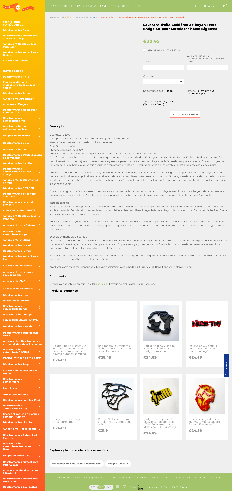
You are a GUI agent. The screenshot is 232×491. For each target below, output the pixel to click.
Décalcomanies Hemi (16, 295)
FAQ (168, 477)
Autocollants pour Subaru (19, 225)
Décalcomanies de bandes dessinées (19, 195)
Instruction (200, 477)
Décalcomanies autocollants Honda (15, 307)
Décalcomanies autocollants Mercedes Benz (17, 446)
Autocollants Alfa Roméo (18, 98)
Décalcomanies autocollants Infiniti (20, 334)
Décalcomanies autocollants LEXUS (15, 407)
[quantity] (163, 81)
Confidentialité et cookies (120, 477)
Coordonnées (64, 477)
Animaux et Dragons (16, 104)
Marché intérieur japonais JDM (22, 357)
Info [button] (138, 6)
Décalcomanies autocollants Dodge (20, 54)
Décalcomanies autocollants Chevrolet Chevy (20, 37)
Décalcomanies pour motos (20, 487)
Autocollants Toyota (15, 60)
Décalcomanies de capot (18, 314)
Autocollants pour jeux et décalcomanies (18, 273)
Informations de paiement (88, 477)
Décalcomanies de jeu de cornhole (18, 203)
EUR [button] (101, 487)
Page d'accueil (62, 6)
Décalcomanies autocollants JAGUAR (16, 351)
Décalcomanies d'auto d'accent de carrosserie (22, 156)
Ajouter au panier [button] (185, 114)
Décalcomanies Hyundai (18, 326)
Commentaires (182, 477)
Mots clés (215, 477)
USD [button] (93, 487)
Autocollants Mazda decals (19, 428)
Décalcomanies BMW (16, 30)
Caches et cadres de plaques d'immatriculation (21, 415)
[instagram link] (124, 487)
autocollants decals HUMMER (21, 320)
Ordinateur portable (15, 394)
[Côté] (163, 67)
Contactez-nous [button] (226, 365)
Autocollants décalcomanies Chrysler (20, 181)
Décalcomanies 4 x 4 (16, 76)
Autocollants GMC (14, 281)
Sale (103, 6)
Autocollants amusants (17, 265)
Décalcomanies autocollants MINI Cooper (20, 463)
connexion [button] (102, 284)
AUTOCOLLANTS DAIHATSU (20, 210)
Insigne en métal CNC (16, 455)
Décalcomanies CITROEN (18, 188)
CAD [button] (109, 487)
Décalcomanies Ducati (17, 245)
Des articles (120, 6)
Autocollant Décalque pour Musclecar (19, 45)
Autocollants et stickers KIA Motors (20, 372)
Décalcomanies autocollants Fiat (20, 258)
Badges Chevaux (118, 463)
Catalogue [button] (86, 6)
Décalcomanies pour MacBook (22, 400)
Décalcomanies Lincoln (17, 422)
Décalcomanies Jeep (16, 364)
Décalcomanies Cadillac (18, 163)
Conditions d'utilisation (149, 477)
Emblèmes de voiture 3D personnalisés (76, 463)
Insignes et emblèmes (17, 135)
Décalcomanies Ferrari (17, 250)
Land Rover (10, 388)
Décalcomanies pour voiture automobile (15, 128)
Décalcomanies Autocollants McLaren (20, 436)
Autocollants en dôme (16, 240)
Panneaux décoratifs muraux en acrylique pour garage (19, 85)
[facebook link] (117, 487)
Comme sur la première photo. (162, 50)
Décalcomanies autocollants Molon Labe (20, 480)
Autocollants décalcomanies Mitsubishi (20, 472)
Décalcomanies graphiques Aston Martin (20, 111)
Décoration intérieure (16, 300)
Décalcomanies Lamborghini (12, 380)
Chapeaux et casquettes (18, 288)
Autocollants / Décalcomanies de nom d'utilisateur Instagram (22, 342)
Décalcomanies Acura (16, 93)
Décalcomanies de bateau (19, 149)
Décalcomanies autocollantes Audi (14, 119)
